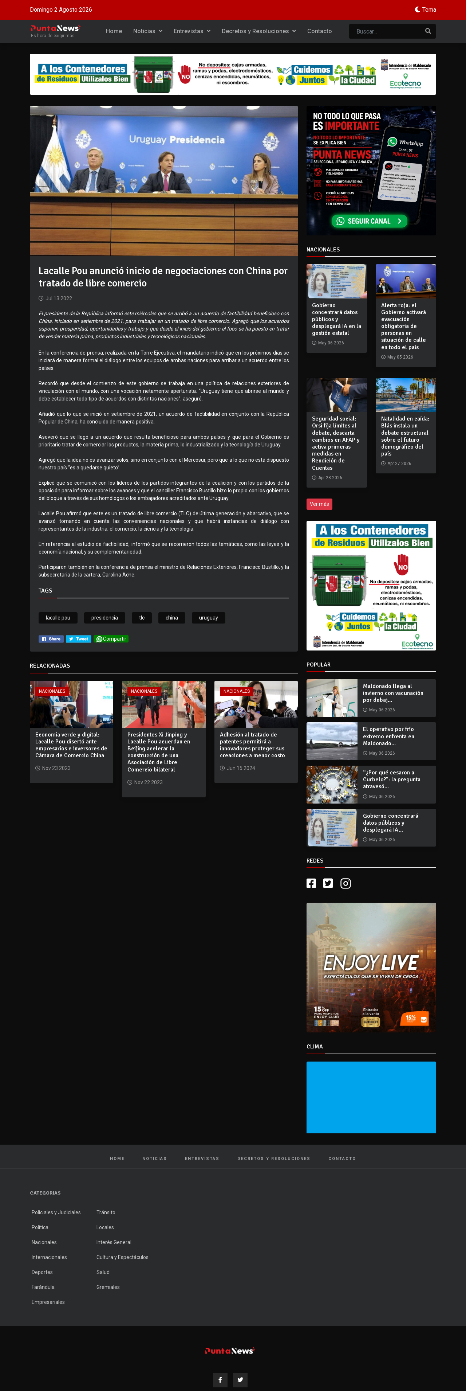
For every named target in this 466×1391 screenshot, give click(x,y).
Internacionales (49, 1257)
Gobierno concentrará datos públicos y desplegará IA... (390, 822)
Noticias (147, 31)
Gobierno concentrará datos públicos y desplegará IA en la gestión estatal (336, 319)
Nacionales (52, 691)
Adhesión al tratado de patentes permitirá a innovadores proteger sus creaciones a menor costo (252, 745)
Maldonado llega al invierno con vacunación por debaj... (393, 693)
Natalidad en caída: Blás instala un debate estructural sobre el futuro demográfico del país (405, 436)
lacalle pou (58, 618)
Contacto (319, 31)
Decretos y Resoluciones (259, 31)
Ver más (319, 504)
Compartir (111, 639)
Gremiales (108, 1287)
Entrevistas (192, 31)
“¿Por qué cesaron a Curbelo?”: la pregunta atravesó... (391, 779)
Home (114, 31)
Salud (103, 1272)
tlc (142, 618)
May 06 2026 (382, 709)
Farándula (43, 1287)
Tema (429, 9)
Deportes (42, 1272)
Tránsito (105, 1212)
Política (40, 1227)
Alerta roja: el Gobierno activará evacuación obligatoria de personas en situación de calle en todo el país (403, 326)
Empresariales (48, 1302)
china (172, 618)
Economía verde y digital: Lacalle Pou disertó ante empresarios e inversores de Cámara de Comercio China (71, 745)
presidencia (104, 618)
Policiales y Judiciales (56, 1212)
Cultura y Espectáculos (122, 1257)
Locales (105, 1227)
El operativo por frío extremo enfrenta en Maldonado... (388, 736)
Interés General (113, 1242)
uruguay (208, 618)
